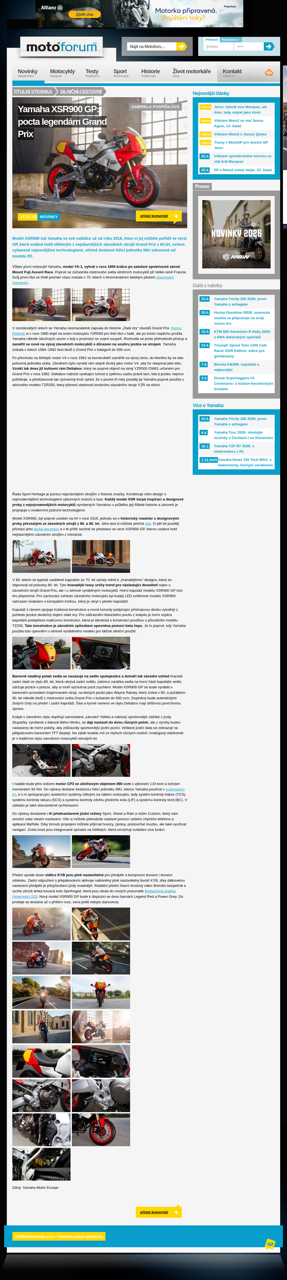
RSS (264, 73)
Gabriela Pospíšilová (155, 107)
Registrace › (231, 39)
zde (148, 524)
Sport (124, 73)
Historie (154, 73)
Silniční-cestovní (81, 91)
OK (181, 46)
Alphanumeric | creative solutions (270, 1245)
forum (61, 46)
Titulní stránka (33, 91)
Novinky (49, 217)
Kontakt (236, 73)
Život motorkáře (195, 73)
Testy (97, 73)
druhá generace (46, 529)
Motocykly (65, 73)
